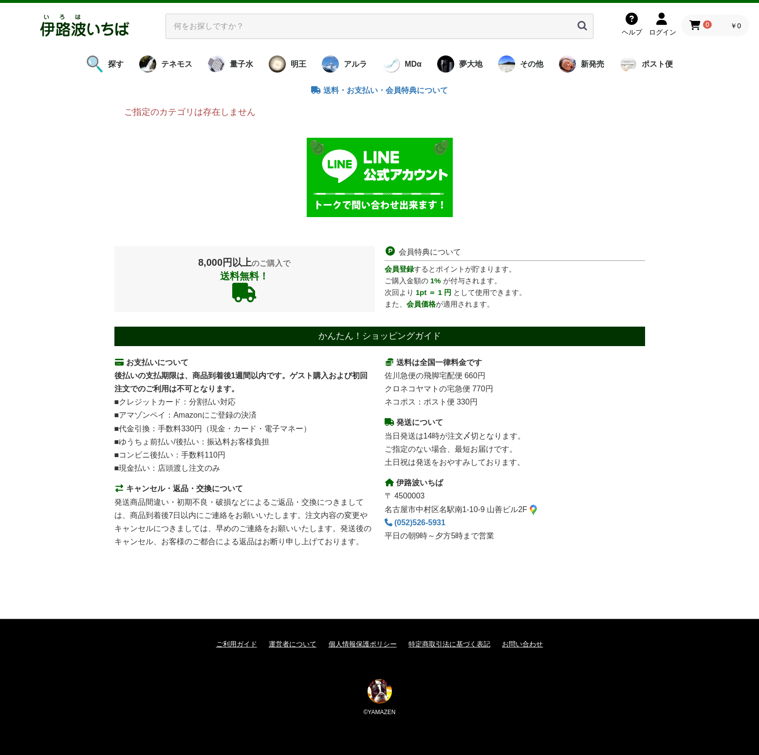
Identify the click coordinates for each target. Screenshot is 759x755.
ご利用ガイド (236, 644)
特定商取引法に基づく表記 (449, 644)
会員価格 (421, 304)
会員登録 (399, 269)
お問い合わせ (522, 644)
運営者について (292, 644)
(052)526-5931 (415, 522)
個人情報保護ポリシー (363, 644)
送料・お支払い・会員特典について (379, 90)
